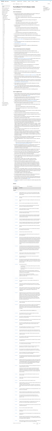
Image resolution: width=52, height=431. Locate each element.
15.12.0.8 (16, 359)
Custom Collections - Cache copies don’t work (21, 81)
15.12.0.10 (16, 349)
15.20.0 (4, 26)
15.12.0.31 (16, 225)
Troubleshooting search (5, 103)
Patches (44, 10)
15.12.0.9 (16, 355)
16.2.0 (3, 23)
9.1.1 (3, 69)
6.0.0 (3, 92)
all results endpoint (20, 39)
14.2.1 (3, 44)
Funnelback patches (5, 15)
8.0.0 (3, 83)
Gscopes (15, 85)
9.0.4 (3, 73)
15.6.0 (3, 35)
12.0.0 (3, 57)
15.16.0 (4, 29)
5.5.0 (3, 93)
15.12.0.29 (16, 237)
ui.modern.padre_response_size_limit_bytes (24, 58)
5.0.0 (3, 96)
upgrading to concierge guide (32, 100)
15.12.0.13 (16, 333)
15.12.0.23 (16, 283)
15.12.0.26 (16, 259)
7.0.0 (3, 88)
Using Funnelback (4, 105)
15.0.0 (3, 40)
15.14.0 (4, 30)
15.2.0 (3, 39)
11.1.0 (3, 59)
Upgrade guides (5, 16)
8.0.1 (3, 82)
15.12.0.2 (16, 391)
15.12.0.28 (16, 252)
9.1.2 (3, 68)
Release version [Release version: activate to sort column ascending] (16, 188)
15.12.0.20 (16, 301)
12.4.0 (3, 53)
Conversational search (5, 9)
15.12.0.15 (16, 322)
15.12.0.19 (16, 304)
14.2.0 (3, 45)
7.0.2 (3, 86)
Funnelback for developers (5, 10)
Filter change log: (34, 186)
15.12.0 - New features (45, 7)
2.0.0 (3, 101)
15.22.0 (4, 25)
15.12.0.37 (16, 192)
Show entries (16, 186)
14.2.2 (3, 43)
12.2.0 (3, 55)
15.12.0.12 (16, 336)
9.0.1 (3, 77)
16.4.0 (3, 21)
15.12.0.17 (16, 316)
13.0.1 (3, 50)
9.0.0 (3, 78)
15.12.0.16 (16, 319)
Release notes (4, 14)
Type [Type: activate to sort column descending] (13, 188)
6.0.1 (3, 91)
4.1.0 (3, 97)
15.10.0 (4, 33)
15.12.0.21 (16, 292)
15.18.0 (4, 28)
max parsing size (33, 74)
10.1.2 (3, 63)
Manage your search (5, 11)
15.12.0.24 (16, 280)
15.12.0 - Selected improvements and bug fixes (46, 8)
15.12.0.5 (16, 377)
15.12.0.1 (16, 401)
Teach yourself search (5, 102)
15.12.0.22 (16, 287)
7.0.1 (3, 87)
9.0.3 (3, 74)
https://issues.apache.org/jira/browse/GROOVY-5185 (23, 143)
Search (2, 3)
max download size (27, 74)
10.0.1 (3, 67)
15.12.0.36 (16, 196)
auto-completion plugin (22, 43)
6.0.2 (3, 89)
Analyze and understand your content (6, 6)
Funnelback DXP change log (6, 19)
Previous (34, 423)
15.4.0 (3, 38)
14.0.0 (3, 48)
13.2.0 (3, 49)
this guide (28, 95)
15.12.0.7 (16, 365)
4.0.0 (3, 98)
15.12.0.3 (16, 388)
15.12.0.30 (16, 231)
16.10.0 (4, 20)
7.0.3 (3, 84)
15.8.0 (3, 34)
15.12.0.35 (16, 203)
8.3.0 (3, 79)
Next (39, 423)
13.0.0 (3, 52)
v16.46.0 (49, 3)
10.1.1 (3, 64)
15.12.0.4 (16, 380)
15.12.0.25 (16, 264)
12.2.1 (3, 54)
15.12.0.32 (16, 222)
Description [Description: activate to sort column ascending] (20, 187)
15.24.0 (4, 24)
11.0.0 (3, 62)
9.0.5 (3, 72)
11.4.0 (3, 58)
